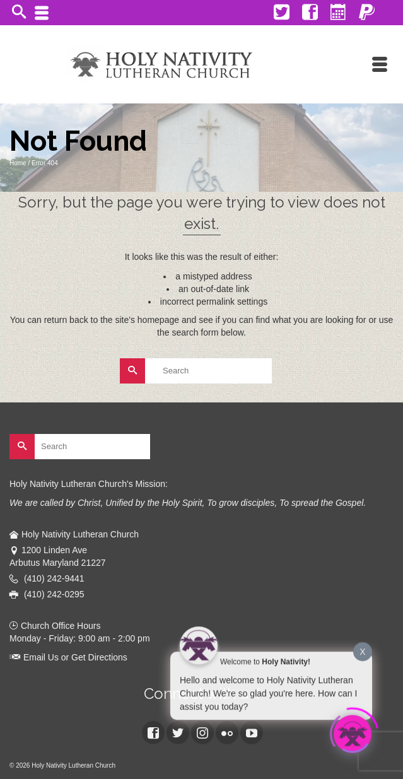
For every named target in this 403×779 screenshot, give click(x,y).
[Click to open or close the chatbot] (352, 733)
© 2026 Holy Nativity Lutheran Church (62, 765)
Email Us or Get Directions (68, 657)
